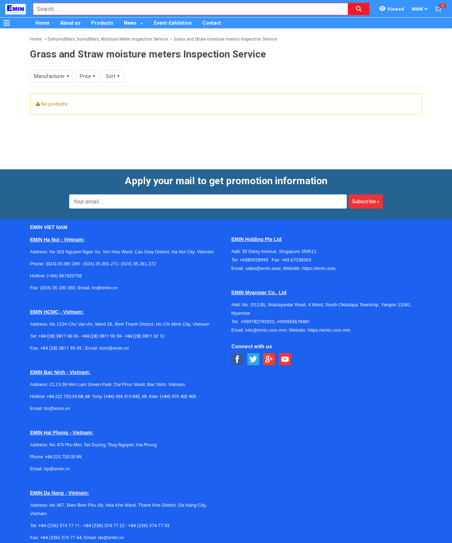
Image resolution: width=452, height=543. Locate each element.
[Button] (6, 23)
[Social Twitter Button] (253, 359)
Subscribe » (365, 201)
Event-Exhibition (173, 23)
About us (70, 23)
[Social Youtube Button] (285, 359)
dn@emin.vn (111, 537)
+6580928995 (256, 260)
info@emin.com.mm (265, 330)
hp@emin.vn (57, 468)
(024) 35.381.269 (62, 263)
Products (102, 23)
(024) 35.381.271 (100, 263)
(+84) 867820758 (64, 275)
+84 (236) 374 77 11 (59, 525)
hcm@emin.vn (114, 348)
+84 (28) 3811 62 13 (144, 336)
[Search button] (358, 9)
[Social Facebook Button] (237, 359)
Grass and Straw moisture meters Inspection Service (225, 39)
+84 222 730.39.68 (65, 396)
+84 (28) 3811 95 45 (61, 348)
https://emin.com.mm (329, 330)
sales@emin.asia (262, 268)
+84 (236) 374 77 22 (104, 525)
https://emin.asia (318, 268)
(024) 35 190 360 (57, 287)
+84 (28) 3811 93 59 (101, 336)
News (130, 23)
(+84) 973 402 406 (178, 396)
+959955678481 (293, 321)
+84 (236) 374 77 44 (61, 537)
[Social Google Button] (269, 359)
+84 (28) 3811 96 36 (58, 336)
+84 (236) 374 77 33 (149, 525)
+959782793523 (257, 321)
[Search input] (187, 9)
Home (42, 23)
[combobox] (187, 9)
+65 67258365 (296, 260)
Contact (211, 23)
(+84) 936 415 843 (122, 396)
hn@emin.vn (105, 287)
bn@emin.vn (57, 408)
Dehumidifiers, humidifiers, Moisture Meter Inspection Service (108, 39)
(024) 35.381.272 (138, 263)
